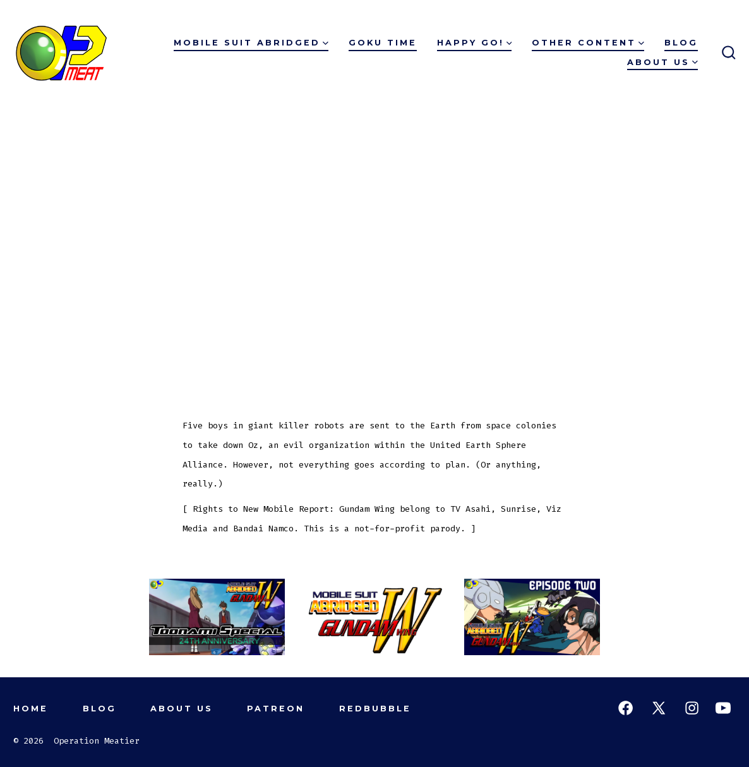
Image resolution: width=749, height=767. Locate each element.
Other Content (588, 42)
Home (30, 708)
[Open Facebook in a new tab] (625, 708)
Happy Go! (474, 42)
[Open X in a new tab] (658, 708)
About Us (662, 62)
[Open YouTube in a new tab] (723, 708)
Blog (681, 42)
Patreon (275, 708)
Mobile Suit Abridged (251, 42)
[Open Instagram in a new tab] (691, 708)
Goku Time (383, 42)
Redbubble (375, 708)
